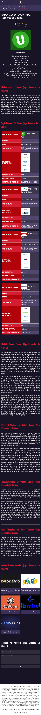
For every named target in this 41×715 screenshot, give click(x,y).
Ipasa (20, 666)
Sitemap (36, 709)
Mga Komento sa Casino (10, 9)
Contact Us (12, 709)
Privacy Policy (20, 709)
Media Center (29, 709)
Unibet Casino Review (28, 9)
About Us (4, 709)
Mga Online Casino (20, 7)
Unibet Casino (23, 60)
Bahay (10, 7)
